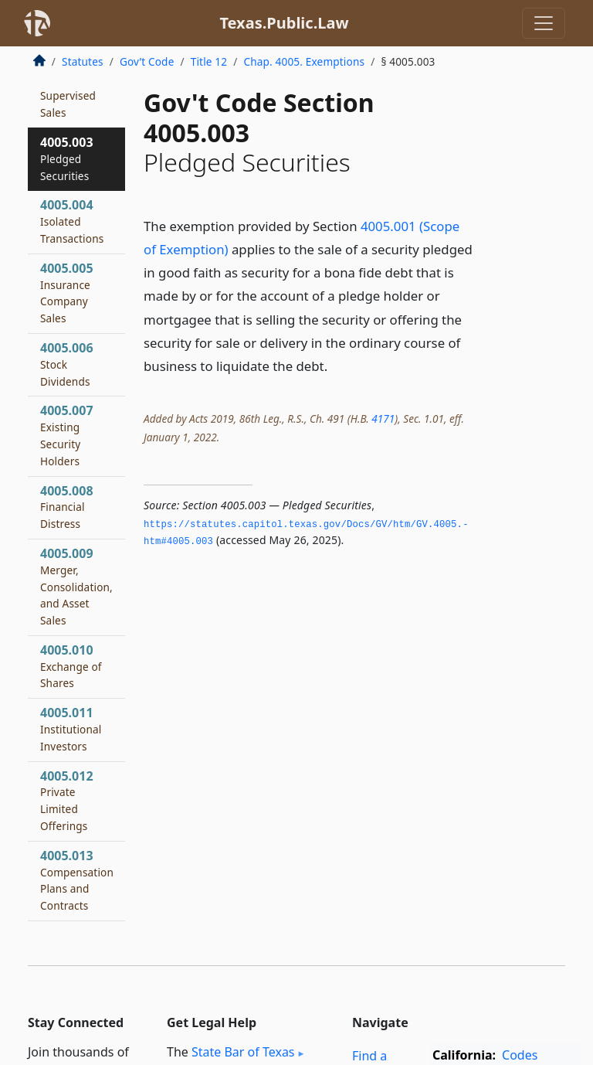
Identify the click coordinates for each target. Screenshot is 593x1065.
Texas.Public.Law (283, 22)
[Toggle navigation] (543, 23)
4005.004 (71, 221)
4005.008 (66, 507)
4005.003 (66, 158)
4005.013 (77, 880)
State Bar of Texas (243, 1051)
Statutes (82, 61)
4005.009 (76, 586)
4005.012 (66, 800)
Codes (519, 1054)
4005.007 (66, 435)
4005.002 (68, 87)
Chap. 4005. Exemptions (303, 61)
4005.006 (66, 364)
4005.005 (66, 292)
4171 (383, 418)
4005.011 (71, 729)
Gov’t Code (147, 61)
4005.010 (71, 666)
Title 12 (209, 61)
